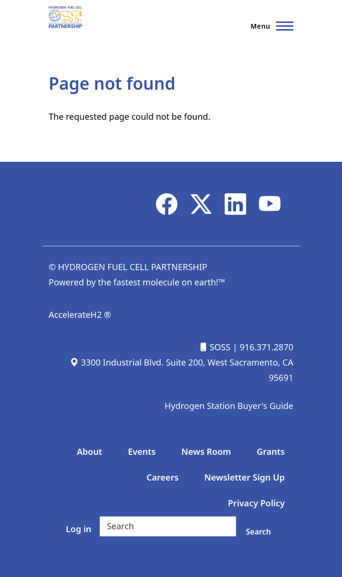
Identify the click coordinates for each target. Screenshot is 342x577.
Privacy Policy (256, 503)
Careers (162, 477)
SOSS (214, 347)
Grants (271, 451)
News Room (206, 451)
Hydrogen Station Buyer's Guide (229, 405)
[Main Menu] (269, 25)
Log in (78, 529)
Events (141, 451)
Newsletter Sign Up (244, 477)
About (89, 451)
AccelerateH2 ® (80, 314)
